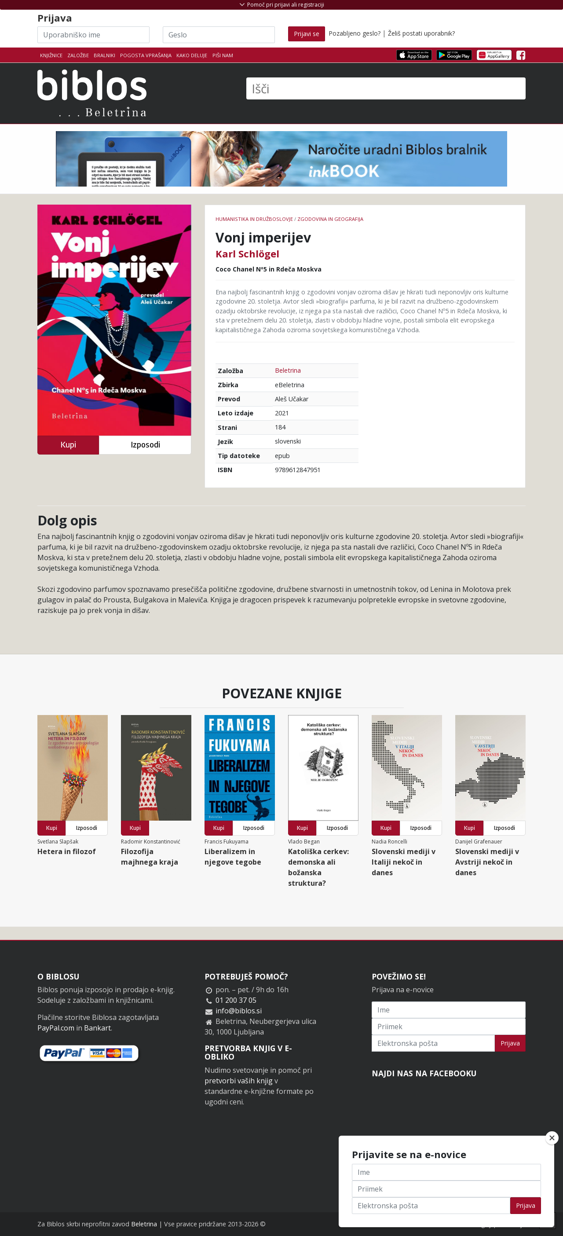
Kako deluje (191, 55)
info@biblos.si (239, 1011)
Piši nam (222, 55)
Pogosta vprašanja (146, 55)
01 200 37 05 (236, 1000)
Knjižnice (51, 55)
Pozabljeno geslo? (354, 33)
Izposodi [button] (145, 444)
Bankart (97, 1028)
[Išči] (386, 88)
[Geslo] (219, 34)
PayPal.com (55, 1028)
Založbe (78, 55)
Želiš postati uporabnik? (421, 33)
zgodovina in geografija (330, 219)
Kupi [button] (68, 444)
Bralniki (104, 55)
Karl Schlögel (247, 253)
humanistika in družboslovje (254, 219)
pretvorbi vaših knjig (239, 1081)
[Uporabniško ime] (93, 34)
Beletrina (288, 370)
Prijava (510, 1043)
